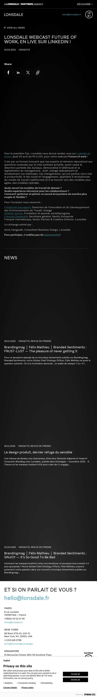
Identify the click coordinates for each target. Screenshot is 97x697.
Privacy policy (27, 687)
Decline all (75, 680)
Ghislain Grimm (13, 213)
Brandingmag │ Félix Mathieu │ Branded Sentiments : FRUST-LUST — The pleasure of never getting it (45, 349)
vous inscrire (51, 234)
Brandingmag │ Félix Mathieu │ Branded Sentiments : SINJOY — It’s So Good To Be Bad (45, 555)
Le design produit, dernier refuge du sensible (38, 452)
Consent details (10, 687)
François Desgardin (16, 216)
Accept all (75, 674)
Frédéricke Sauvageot (17, 207)
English (7, 660)
